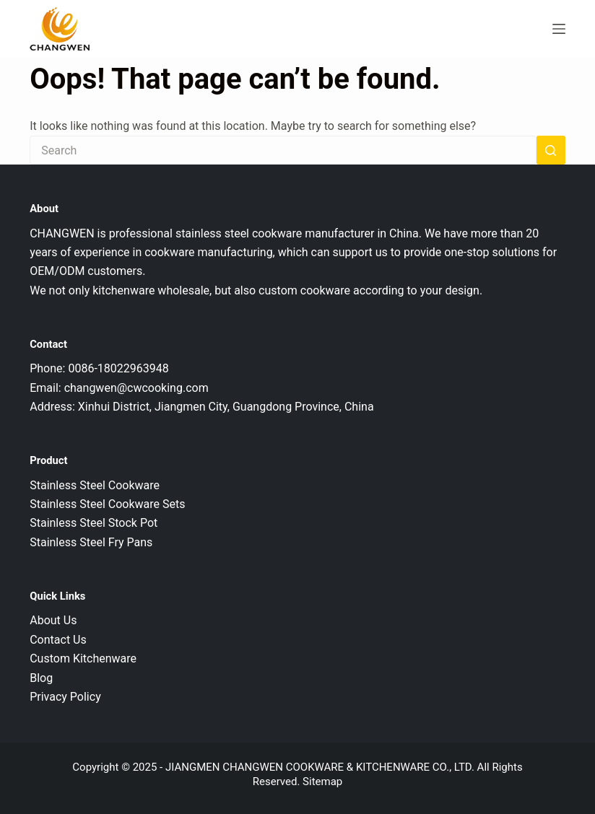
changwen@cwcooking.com (136, 388)
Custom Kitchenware (83, 658)
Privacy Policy (65, 697)
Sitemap (322, 781)
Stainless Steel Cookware (95, 485)
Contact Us (58, 640)
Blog (41, 678)
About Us (53, 620)
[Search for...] (283, 150)
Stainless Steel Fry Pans (91, 542)
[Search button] (551, 150)
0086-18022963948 (118, 368)
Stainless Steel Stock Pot (93, 523)
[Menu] (558, 28)
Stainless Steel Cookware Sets (107, 504)
